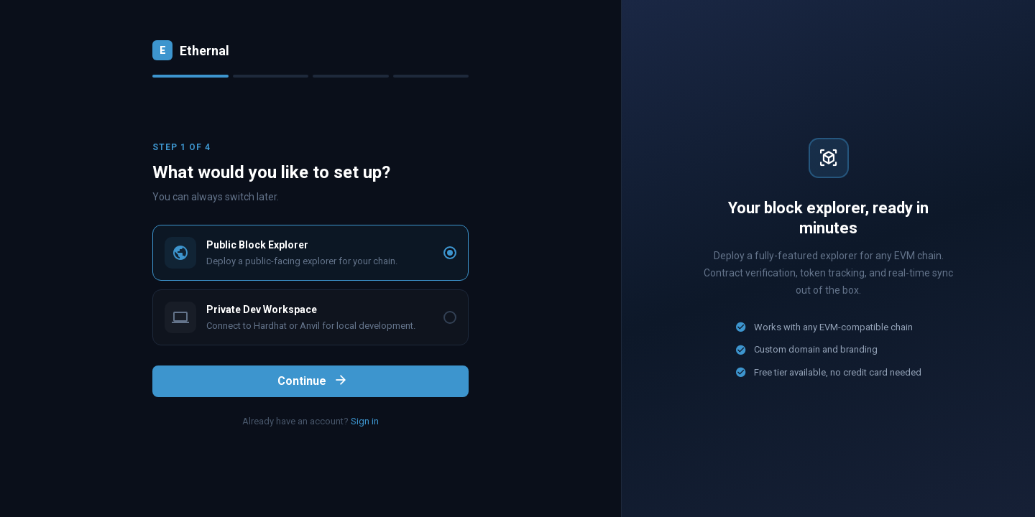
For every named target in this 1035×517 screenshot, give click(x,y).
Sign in (365, 421)
